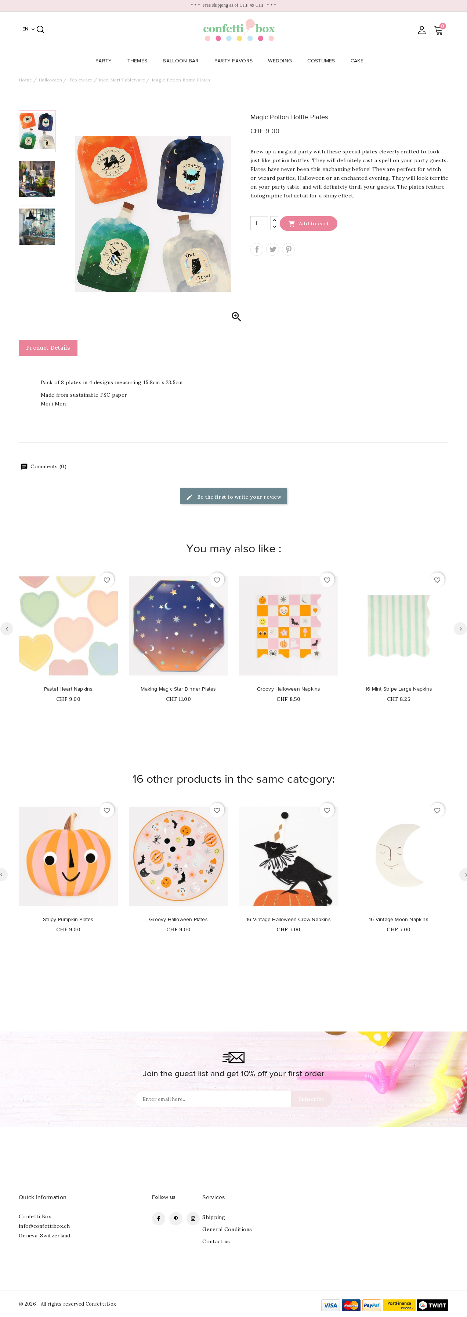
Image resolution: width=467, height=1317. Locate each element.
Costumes (323, 61)
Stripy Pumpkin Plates (68, 919)
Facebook (158, 1218)
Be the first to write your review (234, 497)
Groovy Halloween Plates (178, 919)
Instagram (193, 1218)
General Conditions (227, 1229)
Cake (359, 61)
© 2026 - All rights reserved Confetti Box (67, 1304)
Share (257, 249)
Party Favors (235, 61)
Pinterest (288, 249)
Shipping (213, 1217)
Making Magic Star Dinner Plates (178, 689)
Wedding (282, 61)
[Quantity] (259, 223)
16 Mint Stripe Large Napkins (398, 689)
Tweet (273, 249)
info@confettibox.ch (44, 1226)
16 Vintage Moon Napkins (398, 919)
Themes (139, 61)
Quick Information (42, 1197)
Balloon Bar (183, 61)
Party (105, 61)
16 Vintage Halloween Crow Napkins (288, 919)
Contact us (216, 1241)
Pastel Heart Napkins (68, 689)
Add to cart (308, 223)
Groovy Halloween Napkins (289, 689)
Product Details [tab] (48, 347)
